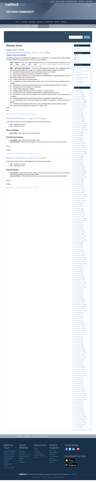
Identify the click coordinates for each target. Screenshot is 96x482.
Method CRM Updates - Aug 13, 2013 (23, 158)
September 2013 (80, 375)
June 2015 (78, 340)
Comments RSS (80, 59)
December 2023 (80, 147)
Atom (77, 57)
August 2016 (79, 312)
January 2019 (79, 255)
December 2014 (80, 352)
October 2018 (79, 261)
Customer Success (24, 454)
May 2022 (78, 184)
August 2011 (79, 424)
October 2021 (79, 198)
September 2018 (80, 263)
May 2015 (78, 342)
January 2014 (79, 369)
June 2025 (78, 112)
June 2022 (78, 182)
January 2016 (79, 326)
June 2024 (78, 135)
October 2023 (79, 151)
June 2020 (78, 226)
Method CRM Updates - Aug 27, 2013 (23, 118)
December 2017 (80, 281)
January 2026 (79, 98)
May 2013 (78, 383)
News (21, 460)
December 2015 (80, 328)
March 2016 (79, 322)
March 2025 (79, 118)
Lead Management (9, 451)
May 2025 (78, 114)
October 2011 (79, 420)
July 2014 (78, 361)
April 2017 (78, 297)
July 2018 (78, 267)
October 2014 (79, 356)
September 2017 (80, 287)
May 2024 (78, 137)
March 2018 (79, 275)
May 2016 (78, 318)
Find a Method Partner (53, 457)
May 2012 (78, 407)
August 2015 (79, 336)
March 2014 (79, 365)
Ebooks (36, 450)
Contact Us (22, 462)
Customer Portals (9, 468)
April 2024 (78, 139)
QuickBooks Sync (9, 456)
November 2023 (80, 149)
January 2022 (79, 192)
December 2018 (80, 257)
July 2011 (78, 426)
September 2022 (80, 177)
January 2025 (79, 121)
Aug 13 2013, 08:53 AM (15, 187)
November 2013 (80, 373)
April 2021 (78, 210)
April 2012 (78, 409)
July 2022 (78, 180)
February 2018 (79, 277)
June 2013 (78, 381)
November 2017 (80, 283)
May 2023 (78, 161)
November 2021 (80, 196)
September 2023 (80, 153)
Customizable (8, 458)
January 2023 (79, 169)
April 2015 (78, 344)
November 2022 (80, 173)
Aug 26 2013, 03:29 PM (15, 153)
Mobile (6, 466)
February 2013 (79, 389)
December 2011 (80, 417)
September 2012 (80, 399)
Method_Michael (26, 153)
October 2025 (79, 104)
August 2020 (79, 222)
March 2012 (79, 411)
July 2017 (78, 291)
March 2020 (79, 230)
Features (40, 22)
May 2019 (78, 247)
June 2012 (78, 405)
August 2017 (79, 289)
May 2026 (78, 90)
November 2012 (80, 395)
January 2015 (79, 350)
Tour (17, 22)
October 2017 (79, 285)
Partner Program (72, 1)
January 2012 (79, 415)
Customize (89, 1)
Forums (34, 26)
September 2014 (80, 358)
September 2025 (80, 106)
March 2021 (79, 212)
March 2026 (79, 94)
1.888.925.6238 (73, 474)
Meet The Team (24, 456)
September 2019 (80, 239)
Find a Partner (60, 1)
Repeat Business (9, 454)
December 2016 (80, 304)
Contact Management (8, 463)
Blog (52, 1)
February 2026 (79, 96)
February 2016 (79, 324)
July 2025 (78, 110)
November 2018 (80, 259)
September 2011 (80, 422)
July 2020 (78, 224)
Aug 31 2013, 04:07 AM (15, 113)
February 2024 (79, 143)
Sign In (89, 5)
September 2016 (80, 310)
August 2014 (79, 359)
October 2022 (79, 175)
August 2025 (79, 108)
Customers (24, 22)
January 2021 (79, 216)
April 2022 (78, 186)
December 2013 (80, 371)
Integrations (49, 22)
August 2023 (79, 155)
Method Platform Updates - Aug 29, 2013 (25, 52)
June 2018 (78, 269)
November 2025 (80, 102)
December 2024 (80, 123)
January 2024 (79, 145)
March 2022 (79, 188)
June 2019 (78, 245)
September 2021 (80, 200)
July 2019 (78, 243)
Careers (21, 458)
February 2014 (79, 367)
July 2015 (78, 338)
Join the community (84, 33)
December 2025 (80, 100)
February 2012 (79, 413)
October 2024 (79, 127)
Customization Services (53, 453)
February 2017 (79, 300)
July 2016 (78, 314)
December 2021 (80, 194)
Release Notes (43, 26)
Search (87, 37)
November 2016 (80, 306)
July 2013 (78, 379)
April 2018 (78, 273)
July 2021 (78, 204)
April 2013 (78, 385)
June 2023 (78, 159)
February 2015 (79, 348)
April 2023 (78, 163)
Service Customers (9, 453)
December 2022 (80, 171)
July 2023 (78, 157)
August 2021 (79, 202)
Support (81, 1)
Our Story (22, 451)
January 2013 (79, 391)
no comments (34, 113)
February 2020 (79, 232)
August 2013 (79, 377)
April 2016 (78, 320)
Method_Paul (25, 113)
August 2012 (79, 401)
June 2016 (78, 316)
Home (78, 48)
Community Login (71, 33)
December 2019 (80, 236)
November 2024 (80, 125)
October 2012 (79, 397)
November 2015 (80, 330)
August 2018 (79, 265)
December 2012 (80, 393)
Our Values (22, 453)
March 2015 (79, 346)
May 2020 (78, 228)
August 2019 (79, 241)
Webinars (27, 26)
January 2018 (79, 279)
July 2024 (78, 133)
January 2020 (79, 234)
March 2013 (79, 387)
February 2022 (79, 190)
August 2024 (79, 131)
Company (63, 22)
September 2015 (80, 334)
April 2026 (78, 92)
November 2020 (80, 220)
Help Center (19, 26)
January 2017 (79, 302)
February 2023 (79, 167)
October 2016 (79, 308)
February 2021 (79, 214)
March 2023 (79, 165)
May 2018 (78, 271)
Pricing (56, 22)
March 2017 (79, 299)
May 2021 (78, 208)
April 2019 (78, 249)
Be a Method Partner (53, 461)
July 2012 (78, 403)
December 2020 (80, 218)
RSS (77, 55)
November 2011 (80, 419)
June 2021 (78, 206)
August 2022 (79, 178)
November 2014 (80, 354)
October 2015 (79, 332)
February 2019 (79, 253)
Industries (32, 22)
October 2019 (79, 238)
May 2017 (78, 295)
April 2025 (78, 116)
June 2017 (78, 293)
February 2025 (79, 119)
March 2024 (79, 141)
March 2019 (79, 251)
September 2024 (80, 129)
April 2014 (78, 363)
